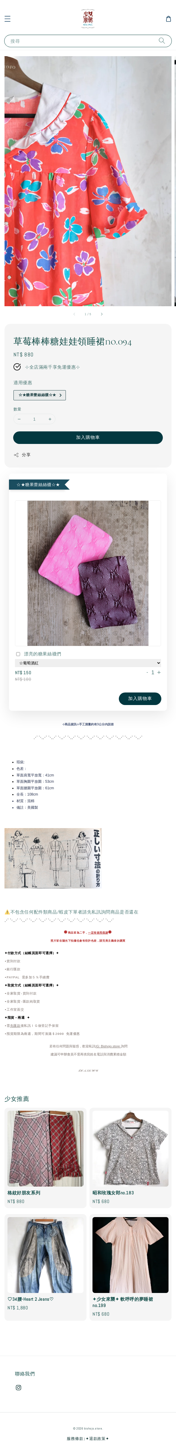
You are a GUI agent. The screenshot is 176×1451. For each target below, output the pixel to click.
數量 (17, 409)
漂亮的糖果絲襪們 (38, 654)
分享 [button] (22, 455)
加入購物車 (88, 437)
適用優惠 (22, 382)
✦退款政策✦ (97, 1438)
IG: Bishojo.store (108, 1047)
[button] (7, 18)
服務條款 (75, 1438)
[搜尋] (162, 41)
